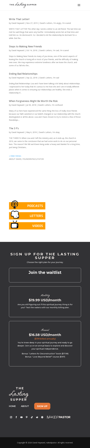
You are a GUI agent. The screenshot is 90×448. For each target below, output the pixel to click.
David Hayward (17, 23)
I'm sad (56, 50)
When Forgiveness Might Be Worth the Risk (33, 101)
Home (12, 406)
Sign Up (42, 406)
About (25, 406)
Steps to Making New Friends (25, 46)
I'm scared (66, 23)
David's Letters (46, 23)
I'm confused (57, 105)
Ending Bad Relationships (23, 73)
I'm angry (57, 23)
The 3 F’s (14, 128)
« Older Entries (15, 156)
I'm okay (56, 132)
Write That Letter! (19, 19)
